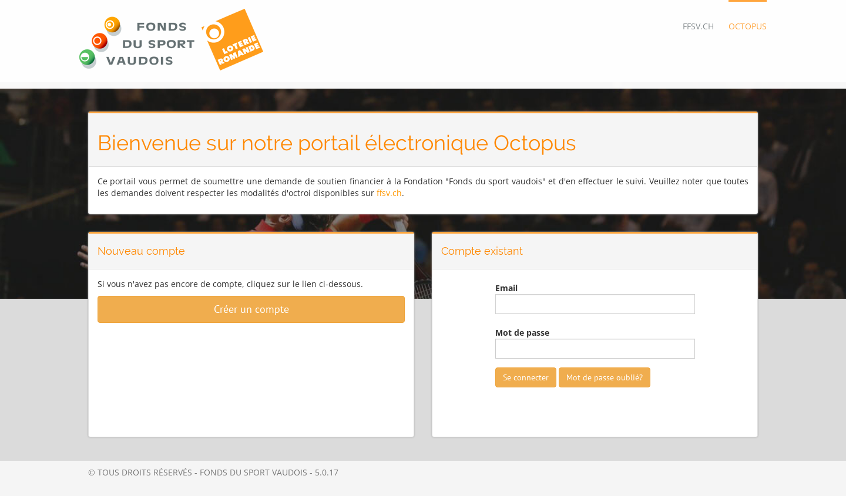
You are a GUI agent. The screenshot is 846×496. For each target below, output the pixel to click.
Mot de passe (522, 332)
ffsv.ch (389, 192)
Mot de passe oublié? (604, 377)
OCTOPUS (747, 26)
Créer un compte (251, 309)
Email (506, 287)
